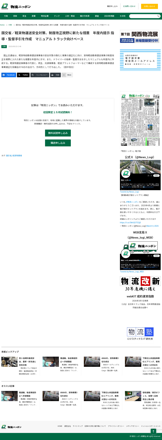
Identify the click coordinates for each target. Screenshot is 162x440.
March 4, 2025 (153, 226)
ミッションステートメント (151, 426)
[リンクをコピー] (39, 75)
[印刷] (55, 75)
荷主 (24, 16)
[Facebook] (8, 75)
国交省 (9, 156)
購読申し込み (112, 6)
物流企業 (45, 16)
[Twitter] (23, 75)
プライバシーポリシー (116, 426)
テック (57, 16)
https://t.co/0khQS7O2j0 (130, 222)
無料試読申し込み (58, 133)
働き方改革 (85, 16)
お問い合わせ (149, 6)
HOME (60, 426)
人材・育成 (70, 16)
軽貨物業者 (17, 156)
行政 (6, 16)
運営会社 (67, 426)
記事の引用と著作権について (95, 426)
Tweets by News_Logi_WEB (132, 272)
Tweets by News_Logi (129, 192)
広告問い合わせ (129, 6)
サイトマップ (78, 426)
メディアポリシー (132, 426)
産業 (34, 16)
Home (2, 25)
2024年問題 (109, 16)
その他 (122, 16)
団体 (15, 16)
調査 (97, 16)
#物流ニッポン (132, 202)
